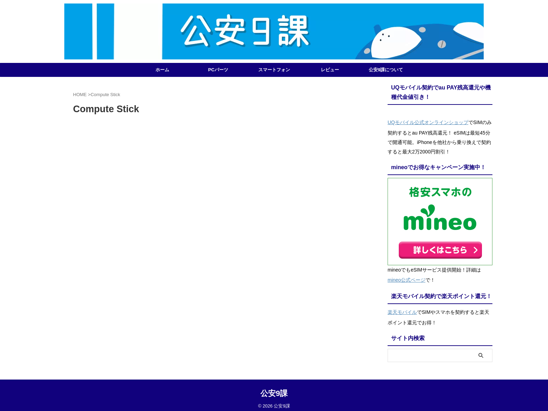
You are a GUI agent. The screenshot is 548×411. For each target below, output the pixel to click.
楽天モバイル (402, 308)
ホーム (162, 69)
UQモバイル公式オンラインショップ (428, 121)
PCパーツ (218, 69)
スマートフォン (274, 69)
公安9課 (274, 388)
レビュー (330, 69)
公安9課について (386, 69)
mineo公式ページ (406, 277)
